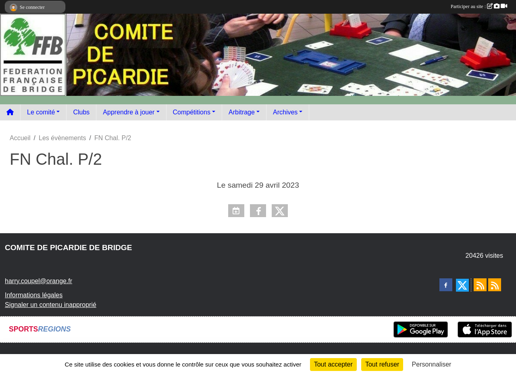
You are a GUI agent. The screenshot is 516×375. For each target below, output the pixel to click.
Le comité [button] (41, 112)
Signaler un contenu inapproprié (50, 304)
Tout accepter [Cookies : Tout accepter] (333, 364)
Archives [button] (285, 112)
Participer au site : (479, 6)
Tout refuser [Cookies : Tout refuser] (382, 364)
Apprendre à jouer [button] (128, 112)
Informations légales (33, 295)
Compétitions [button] (191, 112)
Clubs (81, 112)
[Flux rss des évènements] (494, 284)
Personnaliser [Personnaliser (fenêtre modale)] (432, 364)
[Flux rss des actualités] (480, 284)
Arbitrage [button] (242, 112)
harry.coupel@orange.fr (38, 281)
